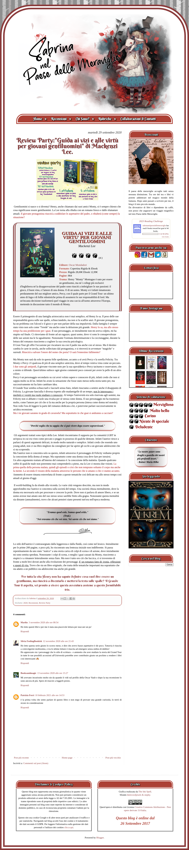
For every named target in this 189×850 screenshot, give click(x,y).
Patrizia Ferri (27, 695)
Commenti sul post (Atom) (35, 763)
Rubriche (107, 119)
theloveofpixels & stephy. (139, 795)
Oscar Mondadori (77, 265)
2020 (25, 603)
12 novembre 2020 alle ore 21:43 (58, 641)
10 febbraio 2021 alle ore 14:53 (49, 695)
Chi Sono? (85, 119)
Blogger (100, 837)
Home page (67, 757)
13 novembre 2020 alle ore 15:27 (52, 673)
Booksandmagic (28, 673)
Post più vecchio (113, 757)
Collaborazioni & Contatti (138, 119)
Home (40, 119)
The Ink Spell (144, 791)
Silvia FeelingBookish (31, 641)
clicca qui (68, 827)
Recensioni (61, 119)
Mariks (24, 622)
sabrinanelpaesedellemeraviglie (154, 225)
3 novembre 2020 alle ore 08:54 (43, 622)
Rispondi (25, 631)
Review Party (44, 603)
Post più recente (21, 757)
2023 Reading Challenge (151, 221)
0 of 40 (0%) (164, 234)
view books (165, 237)
